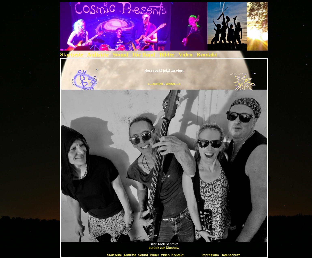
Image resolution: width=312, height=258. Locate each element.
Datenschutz (230, 255)
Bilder (166, 54)
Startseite (71, 54)
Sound (121, 54)
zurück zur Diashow (164, 248)
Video (185, 54)
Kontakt (207, 54)
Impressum (210, 255)
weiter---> (173, 84)
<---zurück (155, 84)
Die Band (144, 54)
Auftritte (97, 54)
